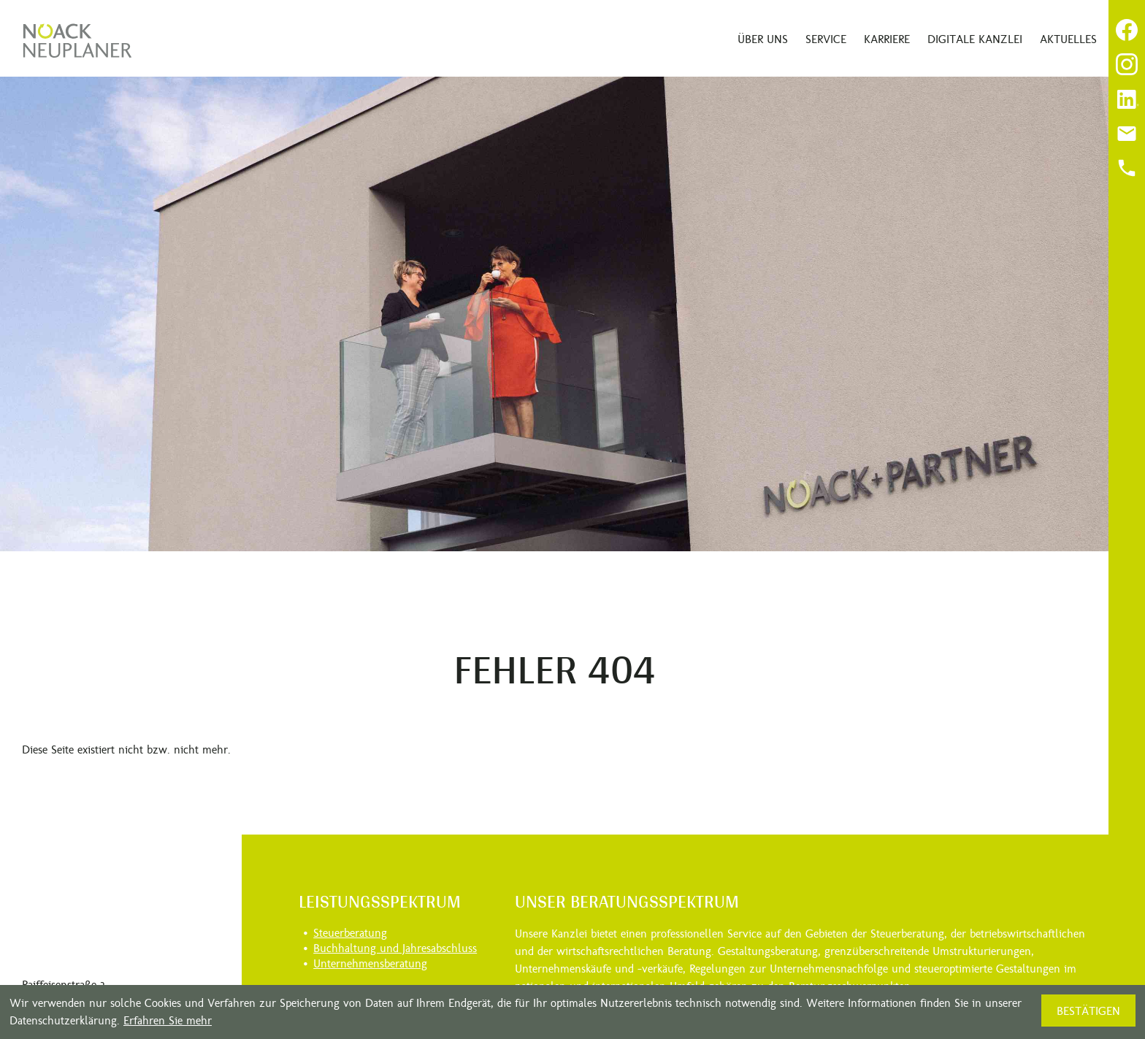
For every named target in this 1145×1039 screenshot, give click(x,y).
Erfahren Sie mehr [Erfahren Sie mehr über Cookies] (167, 1020)
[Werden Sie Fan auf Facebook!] (1127, 30)
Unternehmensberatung (370, 963)
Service (825, 39)
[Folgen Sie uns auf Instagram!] (1127, 64)
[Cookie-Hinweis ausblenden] (1088, 1010)
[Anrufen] (1127, 168)
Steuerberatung (350, 933)
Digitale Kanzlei (974, 39)
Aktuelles (1068, 39)
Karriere (887, 39)
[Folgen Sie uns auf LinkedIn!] (1127, 99)
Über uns (763, 39)
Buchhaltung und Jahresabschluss (395, 948)
